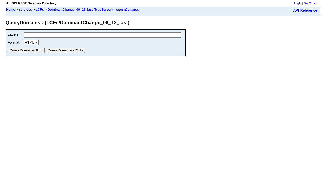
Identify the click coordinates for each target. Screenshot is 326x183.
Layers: (14, 34)
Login (297, 3)
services (25, 9)
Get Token (310, 3)
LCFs (40, 9)
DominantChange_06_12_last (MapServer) (80, 9)
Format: (14, 42)
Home (10, 9)
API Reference (305, 10)
